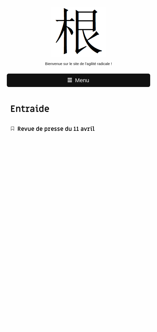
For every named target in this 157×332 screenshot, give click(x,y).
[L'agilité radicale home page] (78, 56)
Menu (78, 80)
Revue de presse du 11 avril (52, 129)
